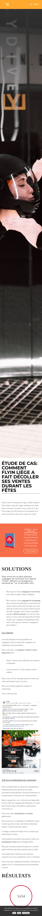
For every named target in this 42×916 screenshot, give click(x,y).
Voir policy (26, 913)
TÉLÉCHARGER (30, 551)
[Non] (40, 911)
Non (19, 913)
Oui (14, 913)
